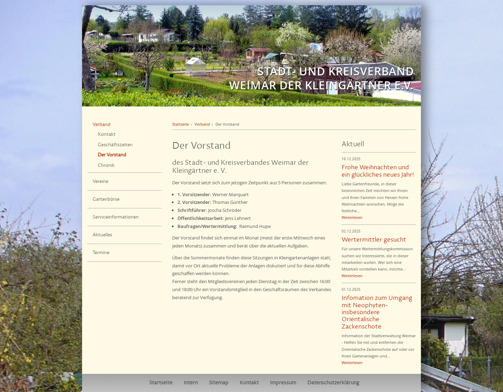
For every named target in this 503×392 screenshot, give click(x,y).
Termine (101, 253)
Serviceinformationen (116, 217)
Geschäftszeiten (115, 145)
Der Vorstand (112, 155)
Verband (101, 124)
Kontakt (107, 134)
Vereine (100, 181)
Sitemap (218, 383)
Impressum (283, 383)
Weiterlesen (352, 217)
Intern (191, 383)
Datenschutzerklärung (333, 383)
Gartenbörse (106, 199)
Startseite (180, 124)
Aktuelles (102, 235)
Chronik (106, 165)
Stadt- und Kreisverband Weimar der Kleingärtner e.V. (321, 78)
